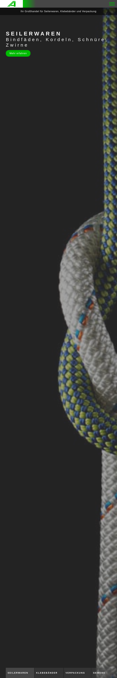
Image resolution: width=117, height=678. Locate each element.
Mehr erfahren (18, 53)
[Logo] (11, 4)
